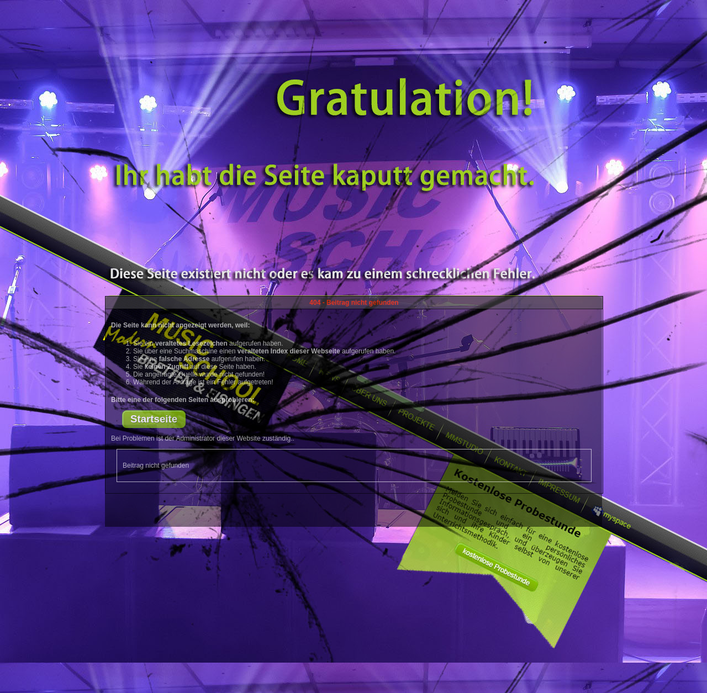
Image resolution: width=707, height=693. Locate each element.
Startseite (153, 419)
